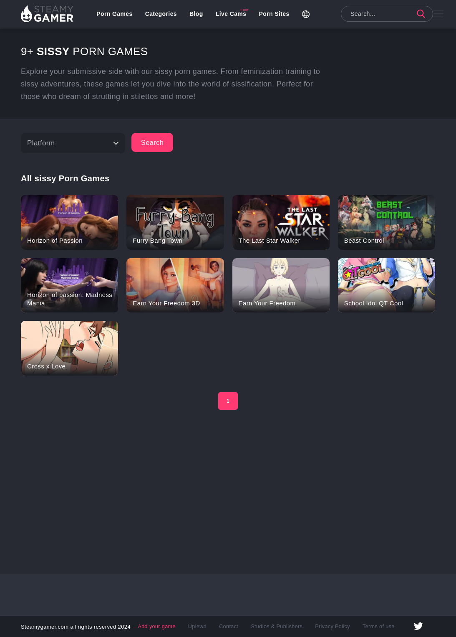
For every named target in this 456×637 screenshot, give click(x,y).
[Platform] (73, 143)
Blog (198, 14)
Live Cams (232, 14)
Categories (162, 14)
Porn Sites (275, 14)
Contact (230, 626)
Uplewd (199, 626)
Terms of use (375, 626)
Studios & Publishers (276, 626)
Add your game (160, 626)
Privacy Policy (330, 626)
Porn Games (116, 14)
